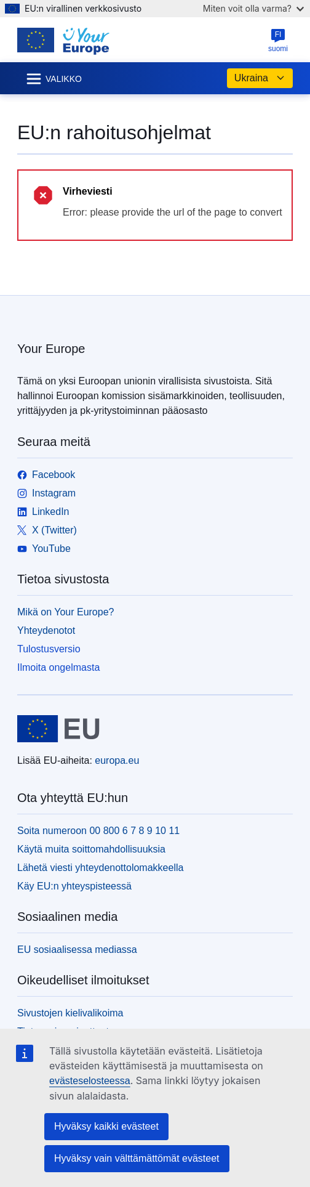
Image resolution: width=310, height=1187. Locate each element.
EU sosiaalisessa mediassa (77, 949)
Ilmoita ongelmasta (58, 667)
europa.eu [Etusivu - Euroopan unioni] (117, 760)
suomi (278, 40)
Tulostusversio (49, 649)
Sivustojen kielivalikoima (70, 1013)
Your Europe (51, 348)
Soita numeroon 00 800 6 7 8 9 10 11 (98, 830)
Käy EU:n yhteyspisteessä (74, 886)
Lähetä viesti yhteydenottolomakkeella (100, 867)
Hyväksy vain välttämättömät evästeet (137, 1158)
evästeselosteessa (89, 1081)
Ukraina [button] (259, 78)
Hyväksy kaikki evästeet (106, 1126)
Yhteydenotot (46, 630)
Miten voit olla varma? (253, 8)
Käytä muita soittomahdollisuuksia (91, 849)
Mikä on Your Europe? (65, 612)
